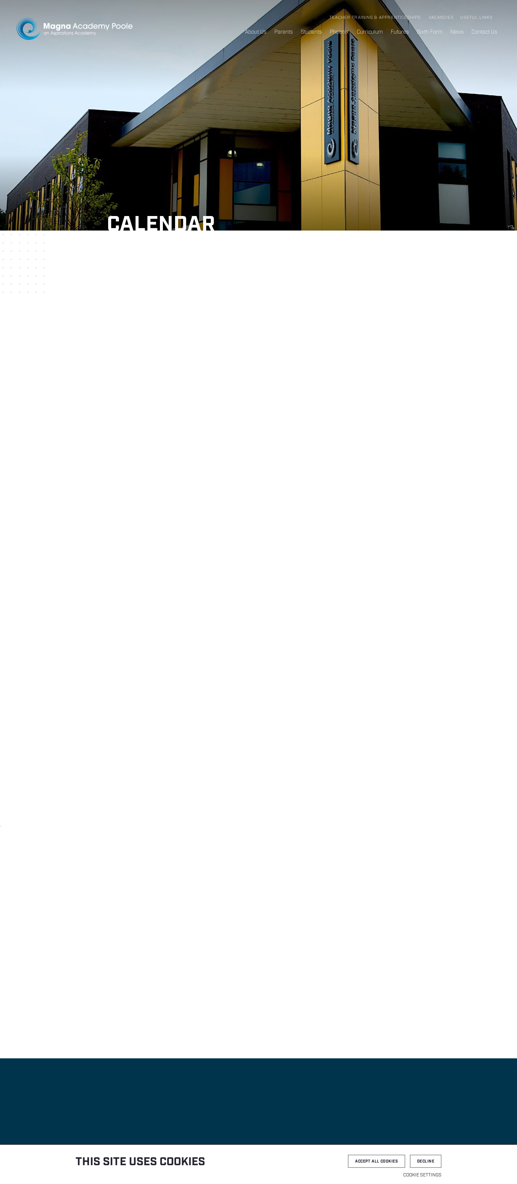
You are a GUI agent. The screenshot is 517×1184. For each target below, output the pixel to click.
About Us (255, 32)
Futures (400, 32)
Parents (283, 32)
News (457, 32)
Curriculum (370, 32)
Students (311, 32)
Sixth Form (429, 32)
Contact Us (484, 32)
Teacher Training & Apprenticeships (375, 17)
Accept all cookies (376, 1161)
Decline (425, 1161)
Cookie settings (422, 1175)
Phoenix (339, 32)
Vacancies (441, 17)
